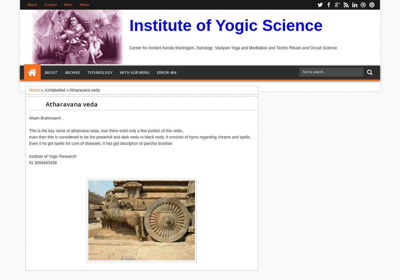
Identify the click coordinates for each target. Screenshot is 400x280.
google (337, 5)
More (68, 5)
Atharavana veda (72, 104)
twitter (320, 5)
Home (32, 72)
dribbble (363, 5)
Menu (84, 5)
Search (369, 72)
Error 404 (166, 72)
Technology (100, 72)
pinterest (372, 5)
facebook (328, 5)
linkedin (354, 5)
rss (346, 5)
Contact (50, 5)
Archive (72, 72)
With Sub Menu (135, 72)
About (32, 5)
